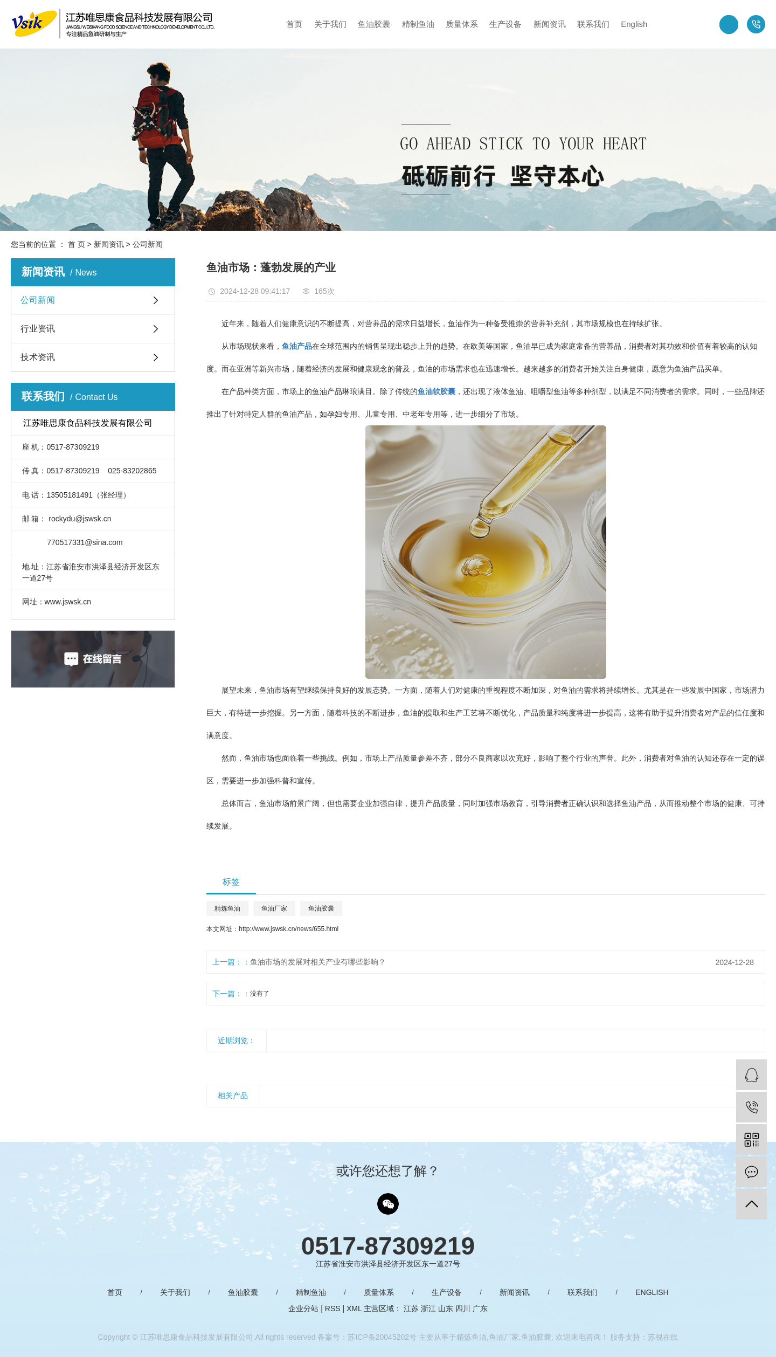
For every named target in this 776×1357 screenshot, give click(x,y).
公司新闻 (148, 244)
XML (354, 1308)
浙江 (428, 1308)
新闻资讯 (550, 24)
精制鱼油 (418, 24)
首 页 (76, 244)
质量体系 (462, 24)
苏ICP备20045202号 (382, 1337)
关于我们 (330, 24)
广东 (480, 1308)
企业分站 (303, 1308)
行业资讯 (37, 328)
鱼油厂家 (274, 908)
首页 (294, 24)
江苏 (411, 1308)
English (634, 24)
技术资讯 (37, 357)
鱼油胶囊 (374, 24)
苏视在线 (663, 1337)
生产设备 (505, 24)
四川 (462, 1308)
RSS (333, 1308)
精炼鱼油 (227, 908)
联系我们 (593, 24)
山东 (445, 1308)
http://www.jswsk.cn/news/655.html (288, 929)
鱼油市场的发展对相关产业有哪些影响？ (318, 962)
